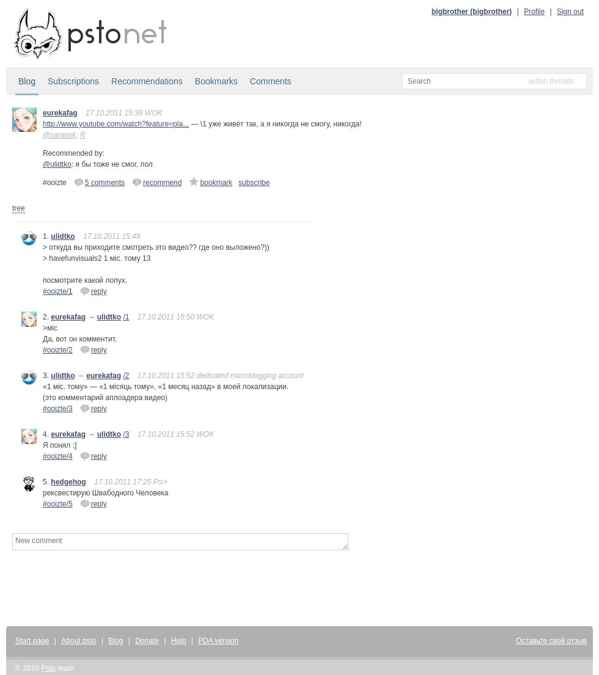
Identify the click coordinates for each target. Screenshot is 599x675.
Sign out (570, 11)
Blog (26, 81)
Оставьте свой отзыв (551, 641)
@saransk (59, 135)
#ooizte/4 (58, 456)
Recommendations (147, 81)
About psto (78, 641)
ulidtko (63, 236)
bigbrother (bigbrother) (472, 11)
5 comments (99, 182)
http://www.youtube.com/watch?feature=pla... (116, 124)
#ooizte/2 (58, 350)
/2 (126, 375)
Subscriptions (73, 81)
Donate (147, 641)
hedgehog (68, 482)
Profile (534, 11)
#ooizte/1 (58, 291)
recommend (157, 182)
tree (18, 208)
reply (93, 291)
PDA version (218, 641)
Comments (271, 81)
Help (178, 641)
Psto (48, 668)
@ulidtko (57, 164)
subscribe (254, 182)
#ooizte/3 (58, 408)
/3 (126, 434)
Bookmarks (216, 81)
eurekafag (60, 113)
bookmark (210, 182)
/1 (126, 317)
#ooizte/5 (58, 504)
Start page (32, 641)
